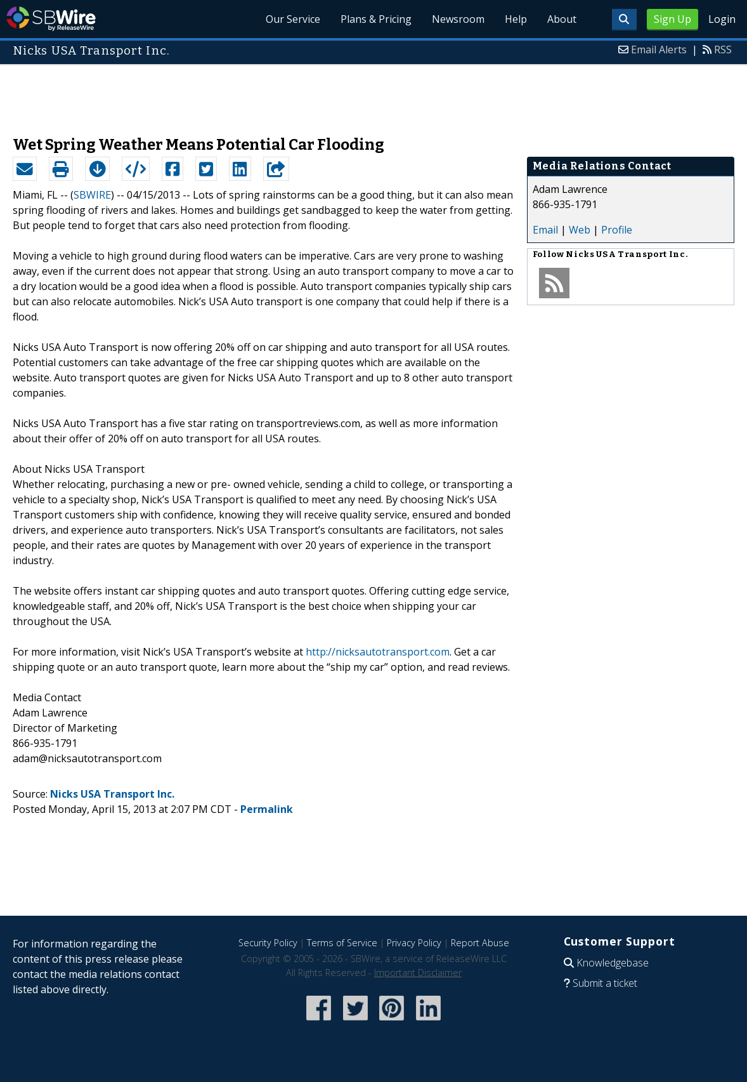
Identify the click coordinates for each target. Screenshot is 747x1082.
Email (545, 230)
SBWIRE (92, 195)
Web (579, 230)
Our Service (293, 19)
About (561, 19)
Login (722, 19)
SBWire (51, 18)
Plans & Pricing (376, 19)
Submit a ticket (605, 983)
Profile (616, 230)
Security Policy (267, 943)
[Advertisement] (373, 93)
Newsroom (458, 19)
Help (516, 19)
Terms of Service (342, 943)
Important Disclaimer (418, 973)
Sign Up (672, 19)
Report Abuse (480, 943)
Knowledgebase (612, 963)
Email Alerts (659, 49)
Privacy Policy (414, 943)
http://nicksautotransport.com (378, 652)
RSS (723, 49)
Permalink (266, 809)
